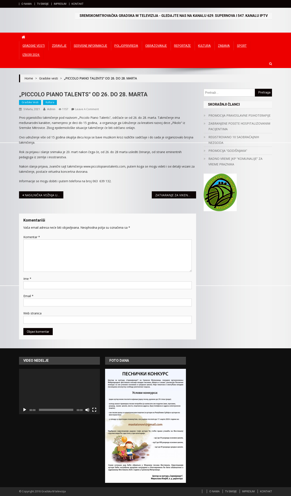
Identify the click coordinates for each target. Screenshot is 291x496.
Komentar (31, 237)
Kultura (204, 46)
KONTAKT (77, 4)
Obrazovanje (156, 46)
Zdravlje (59, 46)
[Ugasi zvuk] (87, 410)
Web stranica (32, 313)
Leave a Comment (87, 109)
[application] (59, 391)
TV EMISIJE (43, 4)
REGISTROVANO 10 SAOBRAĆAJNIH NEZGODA (233, 140)
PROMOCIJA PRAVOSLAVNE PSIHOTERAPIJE (239, 115)
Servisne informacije (90, 46)
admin (51, 109)
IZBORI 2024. (31, 55)
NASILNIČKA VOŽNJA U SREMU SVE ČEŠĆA (44, 195)
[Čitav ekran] (94, 410)
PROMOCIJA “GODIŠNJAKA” (227, 151)
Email (28, 296)
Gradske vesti (33, 46)
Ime (27, 279)
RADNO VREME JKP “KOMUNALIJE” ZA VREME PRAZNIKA (235, 161)
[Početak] (24, 410)
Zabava (224, 46)
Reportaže (182, 46)
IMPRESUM (60, 4)
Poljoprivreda (126, 46)
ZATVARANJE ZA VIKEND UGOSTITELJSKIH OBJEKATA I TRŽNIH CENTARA (175, 195)
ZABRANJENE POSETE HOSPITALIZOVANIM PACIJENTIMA (239, 126)
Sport (242, 46)
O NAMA (26, 4)
